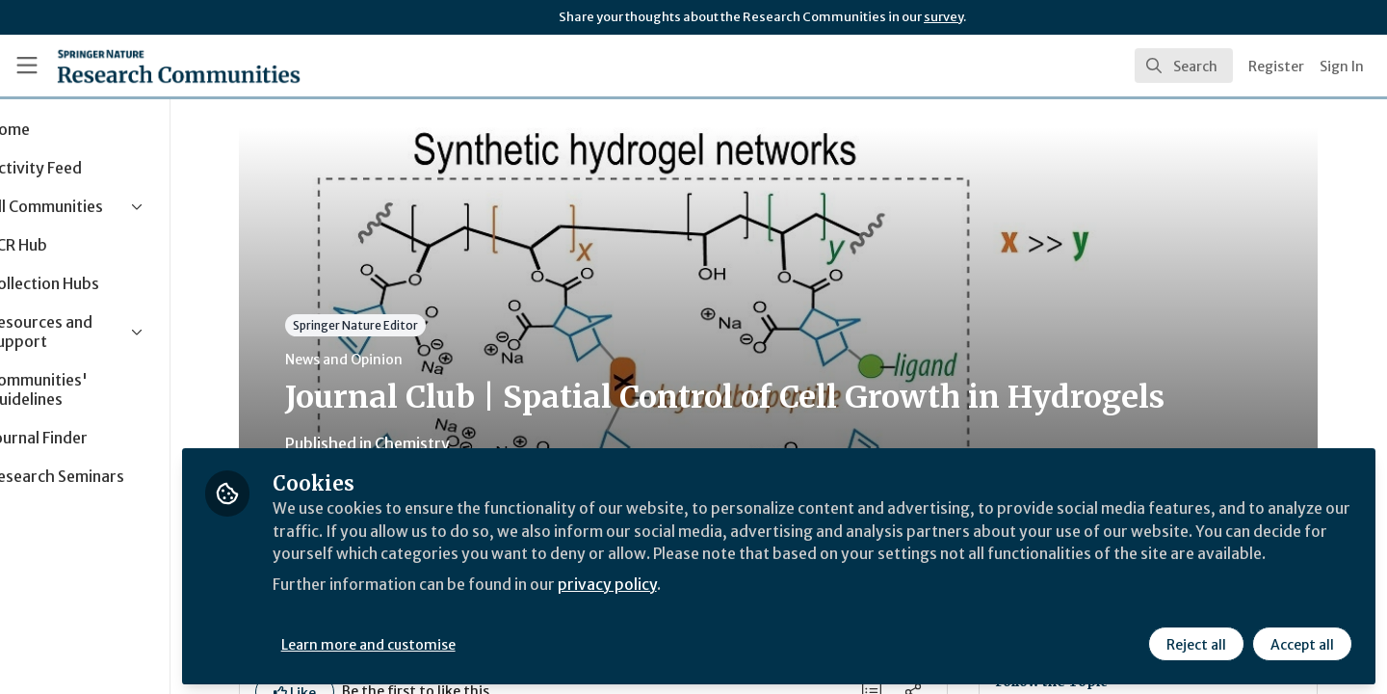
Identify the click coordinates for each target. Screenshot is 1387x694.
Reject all (1196, 643)
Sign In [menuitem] (1342, 66)
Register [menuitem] (1276, 66)
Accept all (1302, 643)
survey (943, 17)
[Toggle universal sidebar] (27, 66)
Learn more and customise (444, 643)
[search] (1184, 65)
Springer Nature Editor (394, 325)
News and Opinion (382, 359)
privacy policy (686, 605)
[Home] (178, 65)
